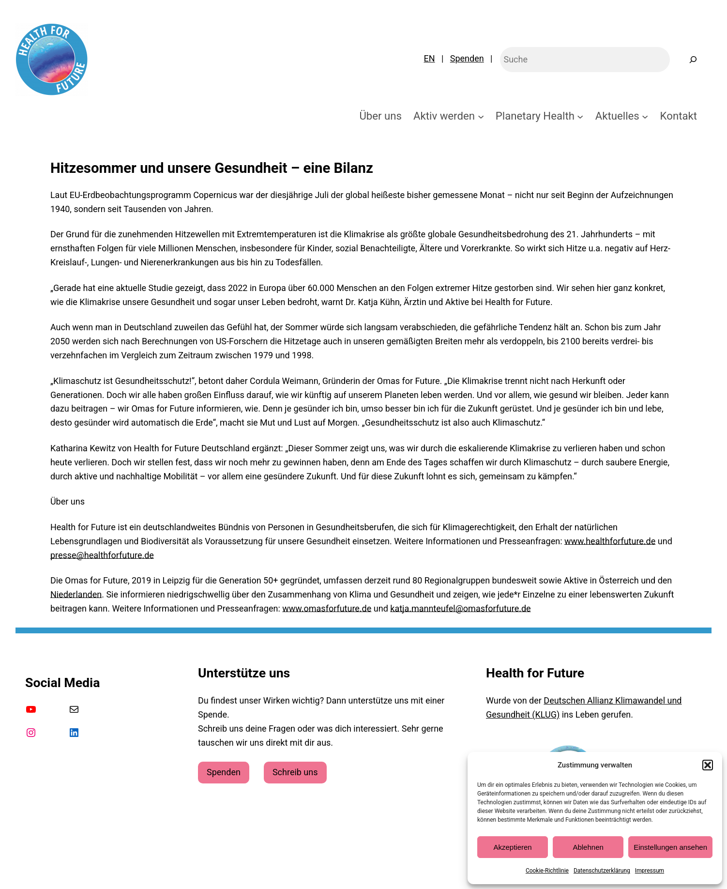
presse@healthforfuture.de (102, 555)
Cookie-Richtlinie (547, 870)
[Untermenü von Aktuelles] (645, 116)
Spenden (467, 58)
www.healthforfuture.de (609, 541)
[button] (707, 765)
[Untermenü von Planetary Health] (580, 116)
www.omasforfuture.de (326, 608)
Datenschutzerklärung (602, 870)
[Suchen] (693, 59)
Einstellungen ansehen (670, 847)
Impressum (649, 870)
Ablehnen (588, 847)
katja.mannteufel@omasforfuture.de (460, 608)
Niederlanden (76, 594)
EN (429, 58)
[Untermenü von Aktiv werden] (481, 116)
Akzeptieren (512, 847)
